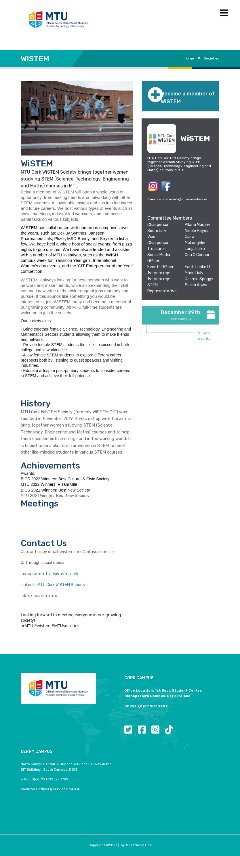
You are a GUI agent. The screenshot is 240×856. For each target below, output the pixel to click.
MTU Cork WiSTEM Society (61, 584)
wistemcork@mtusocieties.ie (183, 199)
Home (189, 58)
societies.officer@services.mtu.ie (50, 789)
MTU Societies (139, 845)
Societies (208, 58)
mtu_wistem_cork (60, 573)
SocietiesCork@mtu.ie (142, 716)
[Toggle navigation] (223, 13)
